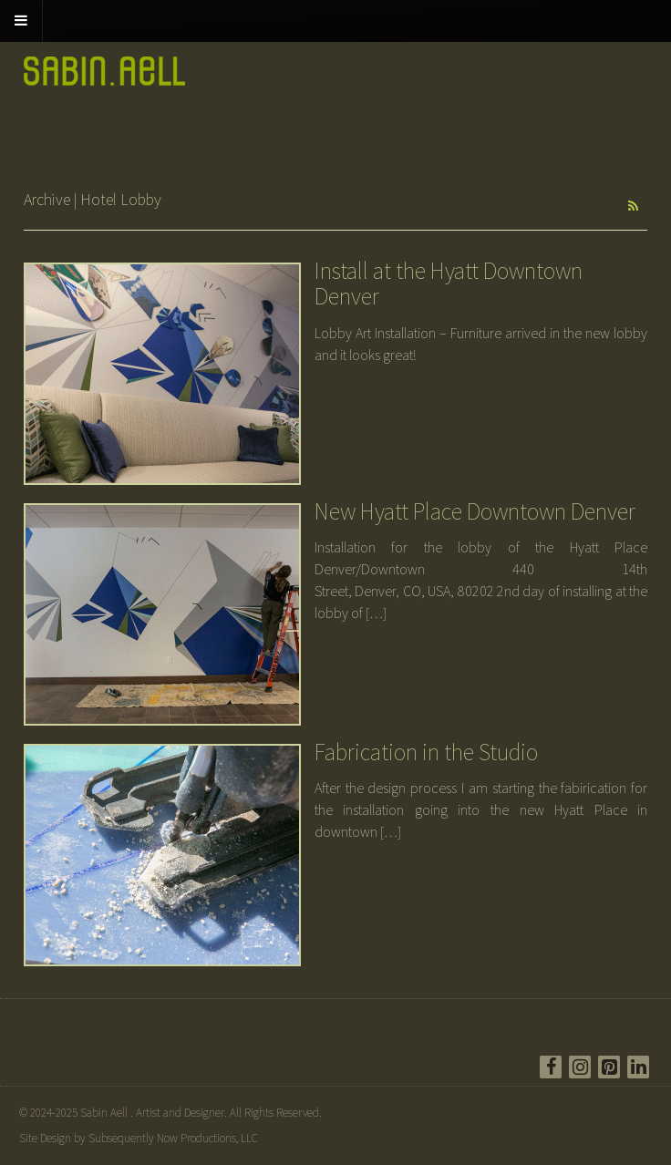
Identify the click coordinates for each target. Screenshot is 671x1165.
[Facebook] (551, 1067)
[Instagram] (580, 1067)
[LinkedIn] (638, 1067)
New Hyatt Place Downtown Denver (475, 511)
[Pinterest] (609, 1067)
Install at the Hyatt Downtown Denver (449, 283)
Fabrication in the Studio (426, 752)
